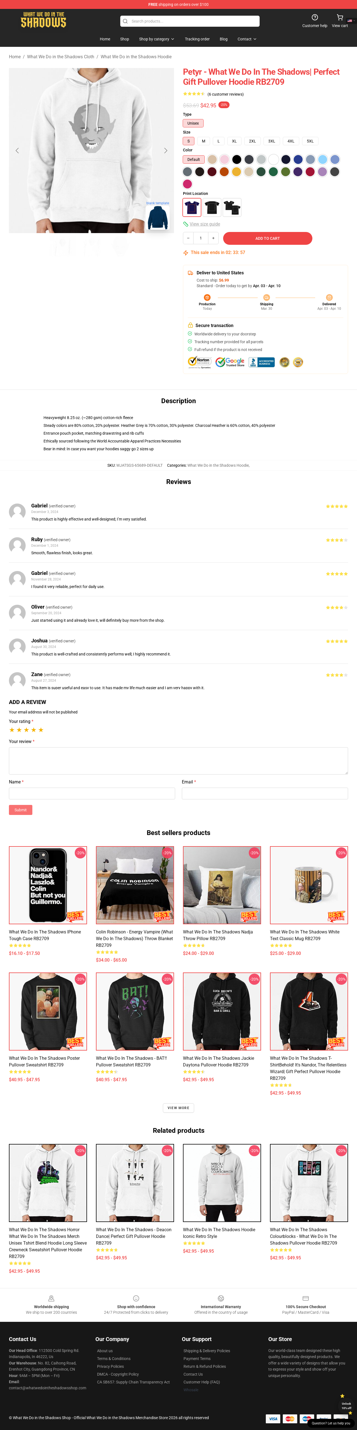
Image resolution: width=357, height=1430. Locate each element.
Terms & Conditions (114, 1358)
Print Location (195, 193)
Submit (21, 810)
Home (15, 56)
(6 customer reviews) (226, 94)
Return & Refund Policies (205, 1366)
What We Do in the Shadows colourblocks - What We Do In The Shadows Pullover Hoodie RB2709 (303, 1236)
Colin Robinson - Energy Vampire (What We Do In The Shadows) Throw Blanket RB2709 (134, 938)
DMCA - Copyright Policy (118, 1374)
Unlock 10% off (346, 1406)
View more (178, 1108)
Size (186, 132)
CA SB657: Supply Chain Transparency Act (133, 1382)
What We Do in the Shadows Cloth (60, 56)
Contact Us (193, 1374)
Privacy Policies (110, 1366)
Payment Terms (197, 1358)
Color (187, 150)
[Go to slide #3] (120, 246)
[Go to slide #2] (91, 246)
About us (105, 1351)
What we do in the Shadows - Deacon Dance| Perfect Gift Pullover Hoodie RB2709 (134, 1236)
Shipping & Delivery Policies (207, 1351)
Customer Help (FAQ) (202, 1382)
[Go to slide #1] (62, 246)
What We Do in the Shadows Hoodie (136, 56)
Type (187, 114)
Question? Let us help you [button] (331, 1423)
